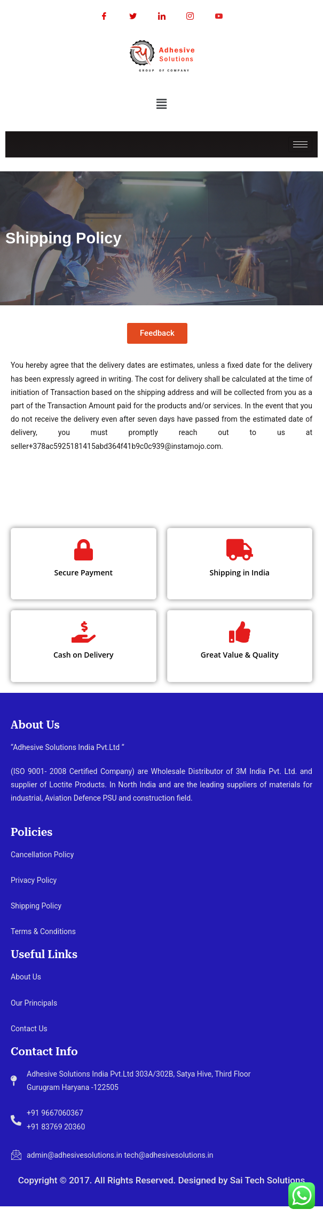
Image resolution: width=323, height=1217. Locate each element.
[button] (161, 103)
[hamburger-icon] (300, 144)
